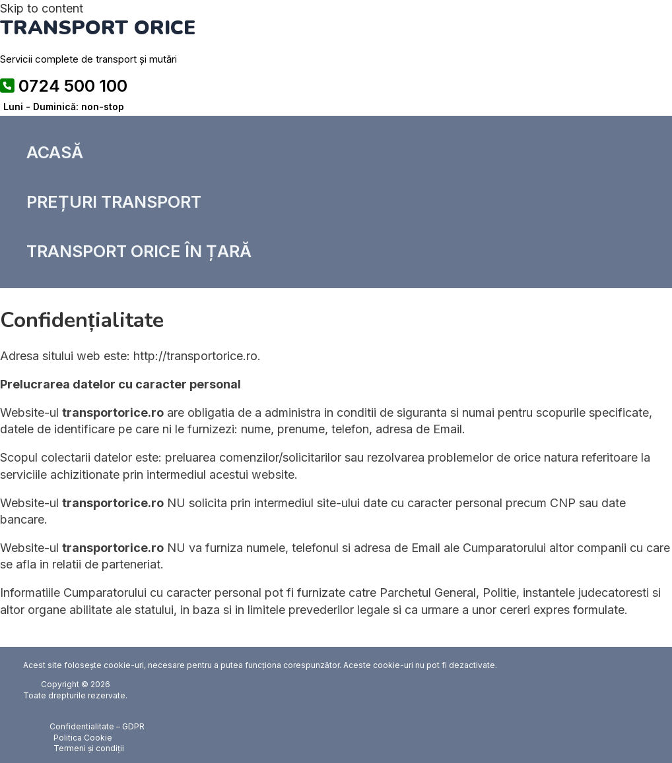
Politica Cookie (82, 738)
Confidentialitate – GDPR (97, 726)
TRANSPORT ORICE (97, 28)
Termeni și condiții (88, 748)
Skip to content (41, 8)
